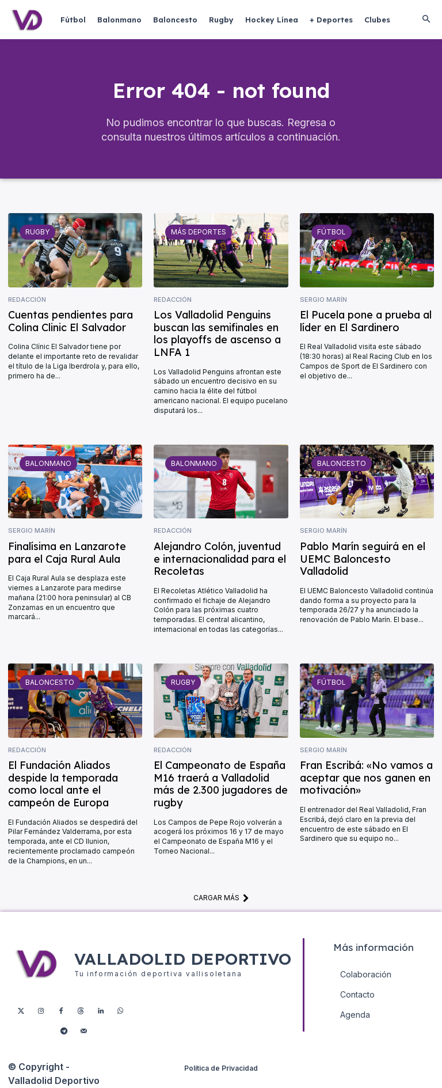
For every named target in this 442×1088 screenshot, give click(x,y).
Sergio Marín (323, 300)
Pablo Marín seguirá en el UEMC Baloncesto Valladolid (362, 559)
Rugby (37, 232)
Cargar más (221, 898)
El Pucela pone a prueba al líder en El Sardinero (366, 322)
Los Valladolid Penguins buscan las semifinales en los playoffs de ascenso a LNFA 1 (217, 334)
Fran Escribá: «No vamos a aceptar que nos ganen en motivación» (366, 779)
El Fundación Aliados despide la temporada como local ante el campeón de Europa (63, 785)
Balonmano (48, 464)
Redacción (27, 300)
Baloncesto (341, 464)
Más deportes (198, 232)
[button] (426, 19)
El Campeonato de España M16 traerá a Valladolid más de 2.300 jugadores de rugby (221, 785)
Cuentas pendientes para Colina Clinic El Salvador (70, 322)
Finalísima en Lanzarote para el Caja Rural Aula (67, 553)
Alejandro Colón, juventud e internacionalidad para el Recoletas (220, 559)
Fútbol (331, 232)
